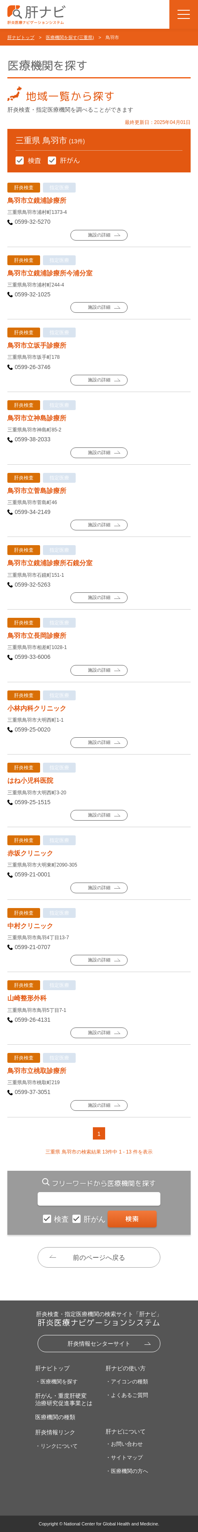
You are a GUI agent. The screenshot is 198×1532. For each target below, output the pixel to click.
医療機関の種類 (55, 1417)
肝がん (95, 1219)
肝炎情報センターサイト (99, 1343)
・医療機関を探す (56, 1381)
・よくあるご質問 (127, 1395)
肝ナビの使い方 (126, 1368)
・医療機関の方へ (127, 1471)
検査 (62, 1219)
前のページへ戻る (99, 1257)
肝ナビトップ (20, 37)
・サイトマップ (124, 1457)
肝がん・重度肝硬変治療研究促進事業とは (63, 1399)
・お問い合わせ (124, 1444)
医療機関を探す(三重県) (70, 37)
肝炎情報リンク (55, 1432)
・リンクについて (56, 1446)
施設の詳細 (99, 234)
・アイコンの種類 (127, 1381)
